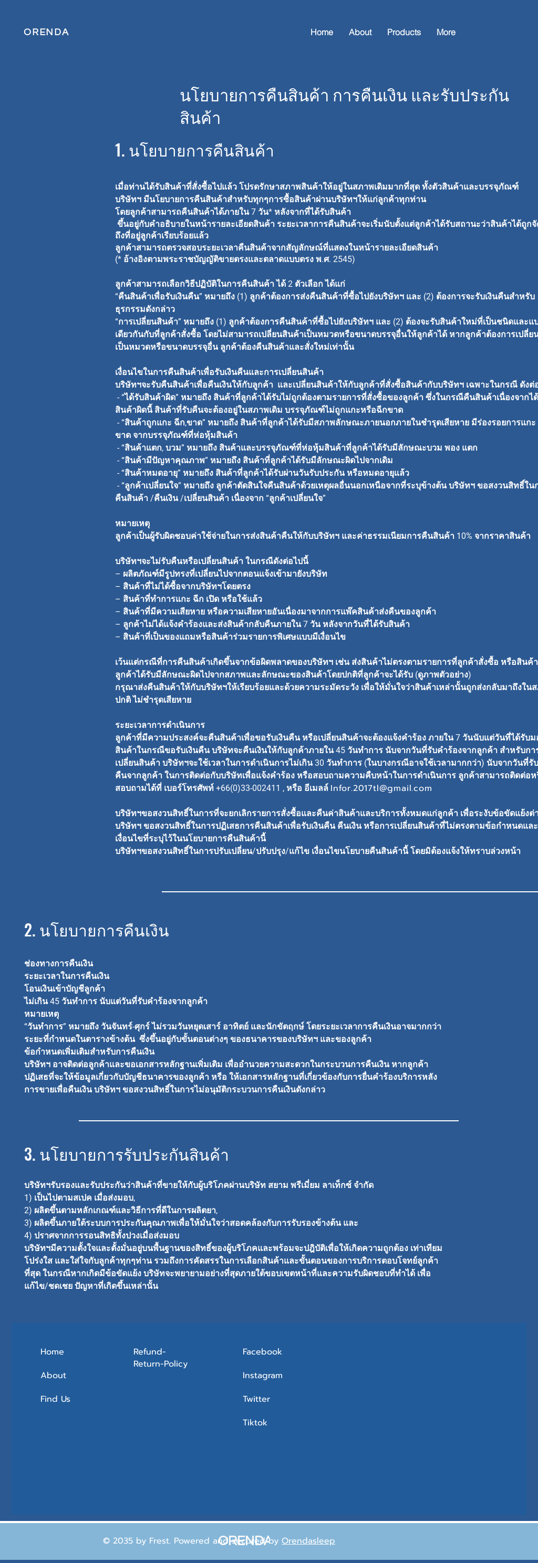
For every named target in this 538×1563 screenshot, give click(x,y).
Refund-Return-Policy (160, 1358)
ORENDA (46, 32)
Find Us (57, 1399)
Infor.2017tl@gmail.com (381, 788)
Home (52, 1352)
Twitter (256, 1399)
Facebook (262, 1352)
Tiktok (255, 1422)
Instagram (263, 1375)
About (53, 1375)
